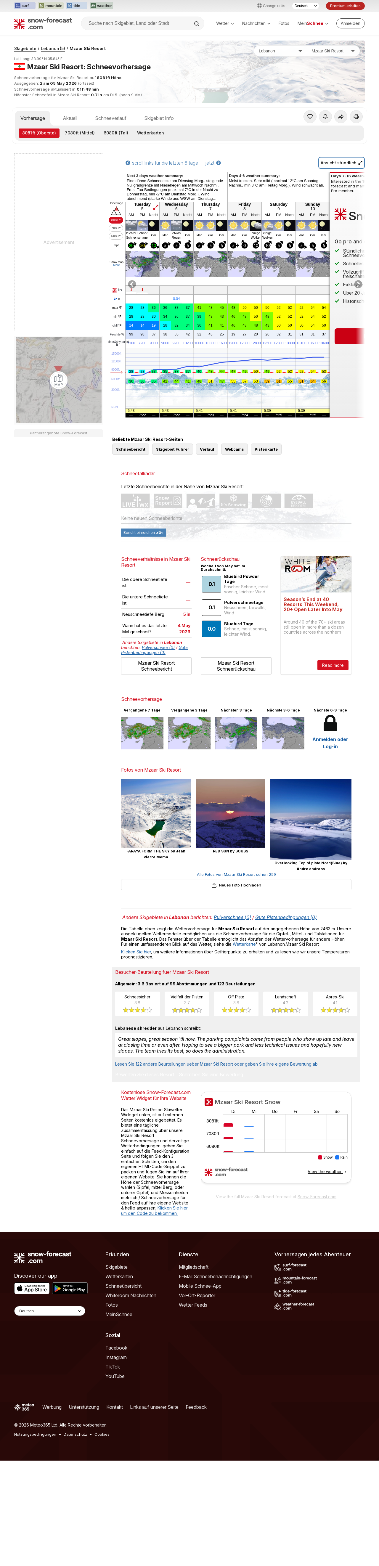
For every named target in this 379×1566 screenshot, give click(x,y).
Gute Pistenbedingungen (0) (154, 677)
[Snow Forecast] (43, 23)
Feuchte (117, 334)
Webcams (234, 475)
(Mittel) (80, 132)
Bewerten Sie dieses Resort (144, 1101)
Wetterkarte (244, 970)
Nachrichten (256, 23)
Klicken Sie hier (136, 978)
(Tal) (116, 132)
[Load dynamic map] (59, 380)
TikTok (112, 1393)
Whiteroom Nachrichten (130, 1322)
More (116, 265)
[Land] (280, 51)
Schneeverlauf (110, 118)
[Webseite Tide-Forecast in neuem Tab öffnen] (76, 6)
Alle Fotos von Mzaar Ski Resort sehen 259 (236, 901)
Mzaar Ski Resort (88, 48)
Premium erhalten (345, 6)
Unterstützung (84, 1434)
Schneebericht (130, 475)
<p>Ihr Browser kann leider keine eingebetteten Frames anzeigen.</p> (276, 1168)
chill (117, 325)
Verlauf (207, 475)
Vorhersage (32, 118)
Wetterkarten (150, 132)
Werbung (52, 1434)
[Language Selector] (49, 1337)
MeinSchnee (118, 1341)
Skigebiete (25, 48)
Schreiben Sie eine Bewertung (211, 1101)
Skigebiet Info (159, 118)
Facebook (116, 1374)
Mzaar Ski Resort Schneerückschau (236, 692)
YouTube (115, 1403)
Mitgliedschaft (193, 1294)
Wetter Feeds (193, 1331)
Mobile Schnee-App (200, 1313)
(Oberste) (39, 132)
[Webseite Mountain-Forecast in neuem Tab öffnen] (51, 6)
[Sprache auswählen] (305, 6)
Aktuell (70, 118)
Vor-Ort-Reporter (197, 1322)
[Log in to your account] (350, 23)
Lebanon (53, 48)
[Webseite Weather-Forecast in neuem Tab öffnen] (101, 6)
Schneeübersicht (123, 1313)
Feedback (196, 1434)
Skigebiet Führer (172, 475)
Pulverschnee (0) (158, 674)
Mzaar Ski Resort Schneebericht (156, 692)
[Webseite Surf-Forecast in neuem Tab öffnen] (25, 6)
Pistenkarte (266, 475)
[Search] (197, 23)
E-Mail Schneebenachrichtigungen (215, 1303)
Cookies (102, 1461)
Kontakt (114, 1434)
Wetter (225, 23)
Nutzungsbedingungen (35, 1461)
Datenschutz (75, 1461)
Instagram (116, 1384)
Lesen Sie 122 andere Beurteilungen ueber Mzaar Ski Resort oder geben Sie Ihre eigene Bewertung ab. (217, 1090)
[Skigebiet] (333, 51)
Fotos (284, 23)
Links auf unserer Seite (154, 1434)
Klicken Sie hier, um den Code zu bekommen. (155, 1237)
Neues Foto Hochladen (236, 911)
